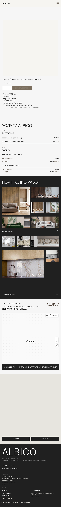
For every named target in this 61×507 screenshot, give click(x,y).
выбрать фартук (8, 498)
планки (4, 487)
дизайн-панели (7, 476)
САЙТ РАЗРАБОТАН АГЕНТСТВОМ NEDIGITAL (15, 502)
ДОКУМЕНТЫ (35, 490)
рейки (4, 485)
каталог (5, 474)
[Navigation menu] (58, 3)
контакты (5, 495)
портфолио (6, 493)
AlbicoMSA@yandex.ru (10, 468)
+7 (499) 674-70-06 (8, 466)
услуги (4, 490)
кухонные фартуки (8, 481)
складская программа (9, 483)
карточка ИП (35, 497)
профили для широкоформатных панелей (15, 478)
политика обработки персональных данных (42, 493)
